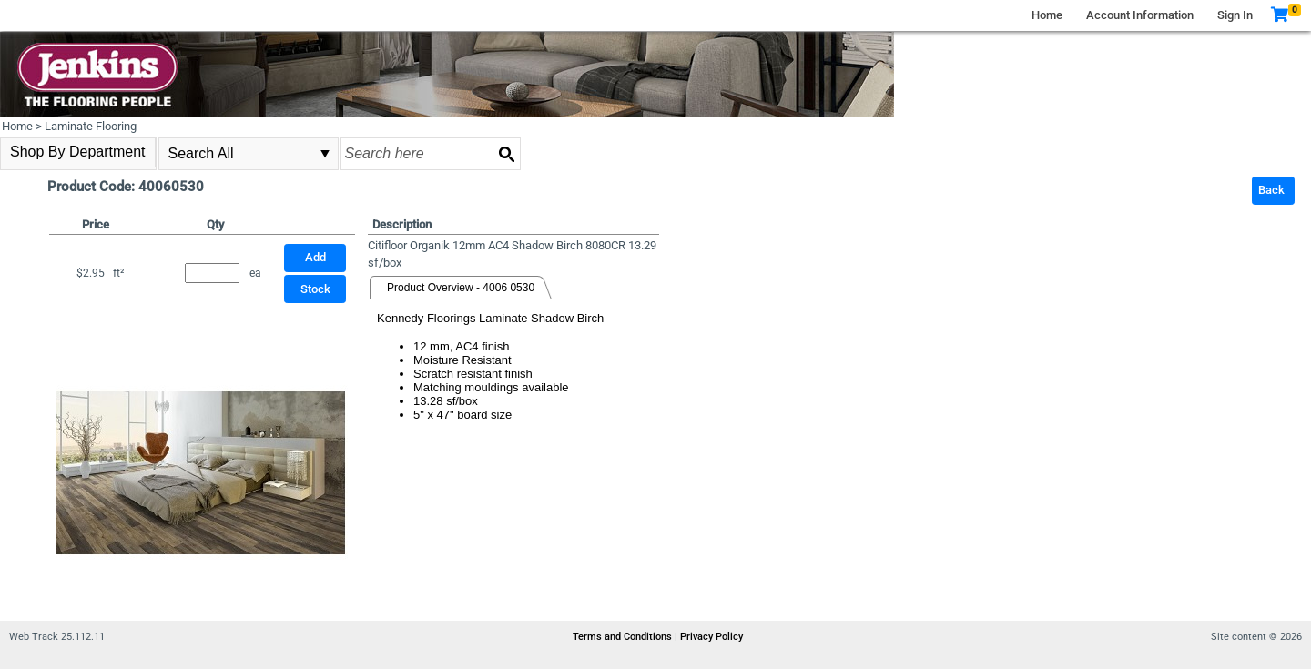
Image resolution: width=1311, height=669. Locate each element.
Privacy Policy (711, 637)
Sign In (1235, 15)
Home (1047, 15)
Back (1271, 190)
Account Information (1140, 15)
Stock (315, 289)
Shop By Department (78, 151)
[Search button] (506, 153)
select (325, 153)
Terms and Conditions (624, 637)
